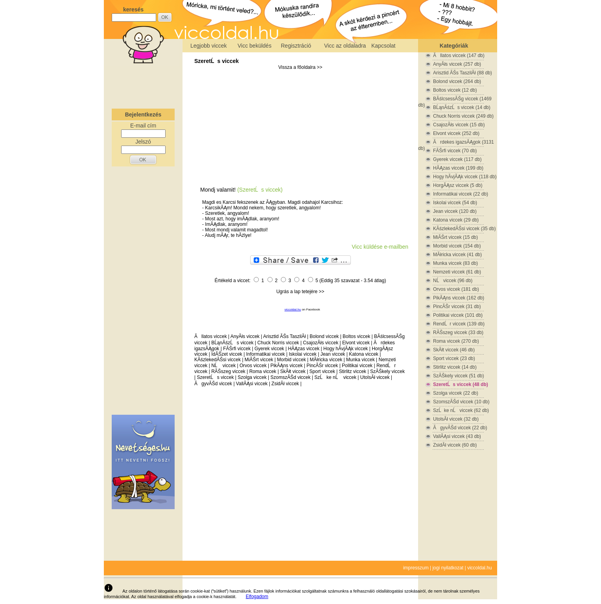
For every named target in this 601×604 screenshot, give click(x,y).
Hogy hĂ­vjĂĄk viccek (345, 348)
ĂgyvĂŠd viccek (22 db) (460, 427)
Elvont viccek (356, 342)
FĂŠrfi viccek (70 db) (455, 150)
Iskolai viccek (303, 354)
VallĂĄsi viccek (251, 383)
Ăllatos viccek (210, 336)
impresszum (416, 568)
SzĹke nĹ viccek (335, 377)
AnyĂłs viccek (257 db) (457, 64)
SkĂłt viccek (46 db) (454, 350)
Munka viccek (360, 359)
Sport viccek (322, 371)
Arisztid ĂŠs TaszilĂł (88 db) (462, 73)
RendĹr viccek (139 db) (459, 324)
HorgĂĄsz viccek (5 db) (457, 185)
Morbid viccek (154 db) (457, 246)
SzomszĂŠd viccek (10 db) (461, 402)
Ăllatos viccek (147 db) (459, 55)
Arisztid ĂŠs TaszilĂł (284, 336)
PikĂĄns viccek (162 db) (458, 298)
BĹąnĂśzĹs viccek (232, 342)
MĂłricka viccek (326, 359)
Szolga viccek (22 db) (455, 393)
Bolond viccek (324, 336)
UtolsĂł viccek (375, 377)
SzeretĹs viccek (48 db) (460, 384)
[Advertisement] (143, 84)
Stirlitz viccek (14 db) (455, 367)
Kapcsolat (383, 45)
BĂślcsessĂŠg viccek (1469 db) (455, 99)
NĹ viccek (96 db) (452, 280)
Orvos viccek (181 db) (456, 289)
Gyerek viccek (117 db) (457, 159)
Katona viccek (363, 354)
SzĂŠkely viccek (387, 371)
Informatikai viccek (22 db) (460, 194)
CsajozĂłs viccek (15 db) (459, 124)
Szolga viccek (252, 377)
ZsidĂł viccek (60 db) (455, 445)
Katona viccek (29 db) (456, 220)
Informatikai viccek (265, 354)
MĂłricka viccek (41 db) (457, 254)
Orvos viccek (253, 365)
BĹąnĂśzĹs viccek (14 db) (461, 107)
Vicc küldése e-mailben (380, 247)
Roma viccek (263, 371)
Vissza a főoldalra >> (300, 67)
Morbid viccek (291, 359)
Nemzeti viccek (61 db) (457, 272)
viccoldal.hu (292, 309)
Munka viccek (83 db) (455, 263)
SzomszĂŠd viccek (290, 377)
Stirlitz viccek (352, 371)
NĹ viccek (223, 365)
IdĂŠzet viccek (226, 354)
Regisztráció (296, 45)
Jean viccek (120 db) (455, 211)
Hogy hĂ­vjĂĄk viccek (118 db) (464, 176)
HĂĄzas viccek (303, 348)
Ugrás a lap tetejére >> (300, 291)
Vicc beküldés (254, 45)
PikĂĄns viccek (286, 365)
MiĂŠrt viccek (259, 359)
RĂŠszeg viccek (228, 371)
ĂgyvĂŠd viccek (213, 383)
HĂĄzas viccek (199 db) (458, 168)
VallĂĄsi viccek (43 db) (457, 436)
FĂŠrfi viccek (237, 348)
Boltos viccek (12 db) (455, 90)
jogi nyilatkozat (447, 568)
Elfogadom (257, 596)
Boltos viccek (356, 336)
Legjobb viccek (208, 45)
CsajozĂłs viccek (320, 342)
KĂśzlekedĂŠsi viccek (217, 359)
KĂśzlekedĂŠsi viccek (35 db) (464, 228)
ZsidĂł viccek (285, 383)
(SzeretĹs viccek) (259, 190)
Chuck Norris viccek (278, 342)
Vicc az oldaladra (345, 45)
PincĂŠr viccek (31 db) (457, 306)
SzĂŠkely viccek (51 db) (458, 376)
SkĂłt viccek (293, 371)
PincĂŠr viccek (322, 365)
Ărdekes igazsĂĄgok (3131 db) (456, 142)
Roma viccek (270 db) (456, 341)
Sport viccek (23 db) (454, 358)
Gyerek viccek (269, 348)
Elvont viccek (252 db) (456, 133)
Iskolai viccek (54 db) (455, 202)
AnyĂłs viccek (245, 336)
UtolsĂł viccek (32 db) (456, 419)
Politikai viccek (357, 365)
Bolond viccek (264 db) (457, 81)
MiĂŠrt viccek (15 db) (455, 237)
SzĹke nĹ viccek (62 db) (461, 410)
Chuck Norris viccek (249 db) (463, 116)
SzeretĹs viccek (216, 61)
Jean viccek (333, 354)
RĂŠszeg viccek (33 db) (458, 332)
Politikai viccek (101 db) (458, 315)
